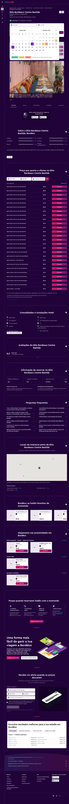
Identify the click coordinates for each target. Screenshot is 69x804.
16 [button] (32, 43)
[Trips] (2, 18)
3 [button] (46, 37)
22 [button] (29, 47)
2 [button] (32, 37)
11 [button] (16, 43)
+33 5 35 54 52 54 (14, 18)
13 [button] (22, 43)
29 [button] (29, 50)
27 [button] (22, 50)
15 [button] (29, 43)
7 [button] (36, 40)
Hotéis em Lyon (40, 741)
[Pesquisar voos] (2, 6)
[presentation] (43, 117)
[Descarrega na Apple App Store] (55, 780)
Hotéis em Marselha (13, 741)
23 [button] (32, 47)
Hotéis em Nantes (41, 743)
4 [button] (49, 37)
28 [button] (25, 50)
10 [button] (12, 43)
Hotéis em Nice (40, 737)
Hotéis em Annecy (12, 745)
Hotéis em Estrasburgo (42, 739)
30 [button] (32, 50)
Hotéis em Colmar (12, 739)
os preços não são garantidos (38, 757)
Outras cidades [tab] (12, 730)
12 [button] (19, 43)
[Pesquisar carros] (2, 11)
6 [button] (22, 40)
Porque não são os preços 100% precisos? (37, 766)
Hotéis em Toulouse (13, 743)
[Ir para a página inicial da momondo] (9, 2)
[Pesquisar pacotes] (2, 14)
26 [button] (19, 50)
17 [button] (12, 47)
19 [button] (19, 47)
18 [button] (16, 47)
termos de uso (24, 709)
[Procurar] (2, 9)
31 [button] (12, 53)
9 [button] (32, 40)
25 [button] (16, 50)
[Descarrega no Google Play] (34, 117)
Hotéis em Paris (12, 737)
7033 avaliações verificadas (24, 20)
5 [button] (19, 40)
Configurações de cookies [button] (12, 299)
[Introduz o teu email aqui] (22, 698)
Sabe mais (55, 293)
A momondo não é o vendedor (37, 761)
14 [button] (25, 43)
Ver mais (64, 540)
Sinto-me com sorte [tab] (37, 730)
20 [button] (22, 47)
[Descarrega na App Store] (43, 117)
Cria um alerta (60, 612)
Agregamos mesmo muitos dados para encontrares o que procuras (37, 763)
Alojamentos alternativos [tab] (24, 730)
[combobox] (22, 690)
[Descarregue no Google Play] (55, 777)
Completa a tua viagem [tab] (50, 730)
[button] (2, 2)
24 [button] (12, 50)
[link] (22, 550)
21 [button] (25, 47)
